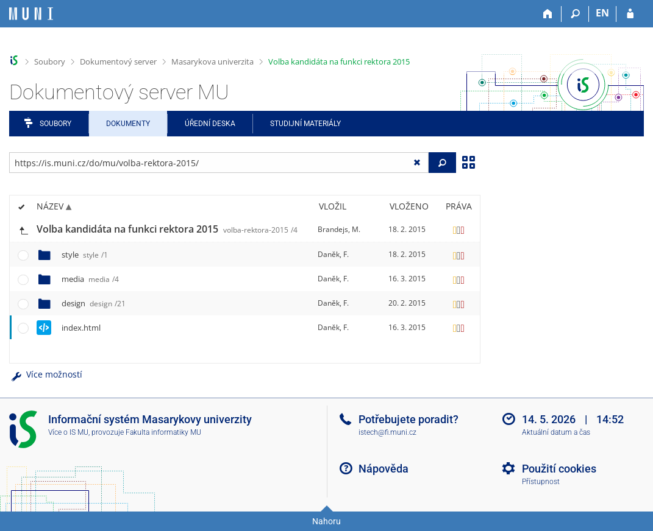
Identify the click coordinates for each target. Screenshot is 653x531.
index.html (81, 327)
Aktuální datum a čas (556, 432)
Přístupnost (541, 481)
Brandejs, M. (339, 229)
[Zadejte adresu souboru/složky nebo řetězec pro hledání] (219, 162)
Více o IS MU (68, 432)
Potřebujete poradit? (409, 419)
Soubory (49, 61)
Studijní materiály (305, 123)
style (85, 254)
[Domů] (548, 14)
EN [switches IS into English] (602, 12)
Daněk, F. (333, 254)
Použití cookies (559, 468)
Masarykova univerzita (212, 61)
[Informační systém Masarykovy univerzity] (31, 13)
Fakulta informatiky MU (163, 432)
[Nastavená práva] (458, 229)
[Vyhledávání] (575, 14)
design (94, 303)
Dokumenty (128, 123)
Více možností (45, 374)
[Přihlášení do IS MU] (630, 14)
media (90, 278)
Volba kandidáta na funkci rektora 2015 (339, 61)
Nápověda (384, 468)
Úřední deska (210, 123)
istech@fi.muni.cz (387, 432)
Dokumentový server (118, 61)
